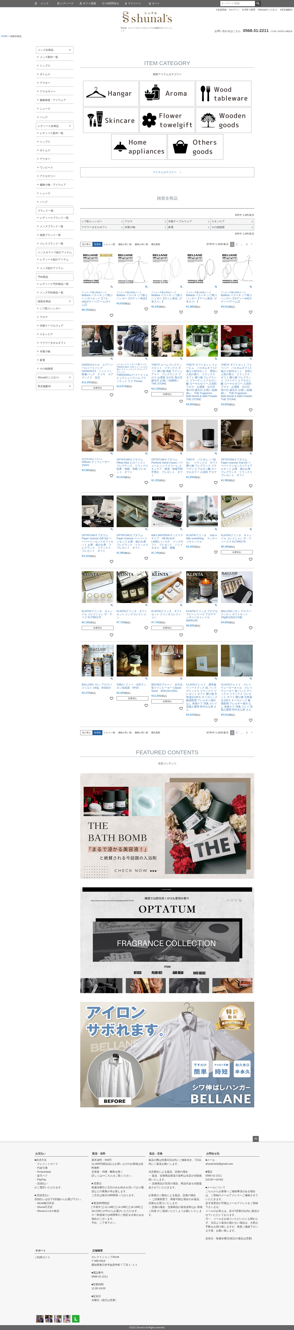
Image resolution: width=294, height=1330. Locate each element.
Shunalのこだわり (268, 9)
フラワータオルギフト (53, 342)
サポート (40, 1250)
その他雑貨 (46, 368)
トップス (45, 65)
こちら (109, 1175)
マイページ (132, 3)
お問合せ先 (212, 1153)
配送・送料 (98, 1153)
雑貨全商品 (44, 301)
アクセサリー (48, 91)
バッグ (44, 117)
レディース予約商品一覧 (54, 283)
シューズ (45, 108)
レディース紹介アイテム (54, 259)
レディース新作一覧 (51, 133)
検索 (258, 3)
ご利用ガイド (42, 1257)
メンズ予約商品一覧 (51, 292)
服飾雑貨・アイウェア (53, 100)
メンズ (41, 3)
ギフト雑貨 (88, 3)
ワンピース (46, 167)
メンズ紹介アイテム (51, 268)
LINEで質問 (249, 9)
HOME (4, 36)
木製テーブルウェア (51, 325)
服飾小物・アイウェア (53, 184)
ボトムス (45, 74)
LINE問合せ (110, 3)
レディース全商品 (48, 125)
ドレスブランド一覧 (51, 243)
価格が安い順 (125, 244)
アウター (45, 82)
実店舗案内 (286, 9)
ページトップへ (256, 1139)
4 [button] (247, 244)
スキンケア (46, 334)
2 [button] (236, 244)
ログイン (234, 9)
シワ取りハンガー (50, 308)
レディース (65, 3)
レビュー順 (109, 244)
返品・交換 (155, 1153)
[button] (251, 244)
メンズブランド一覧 (51, 226)
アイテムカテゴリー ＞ (167, 172)
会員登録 (222, 9)
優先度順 (155, 244)
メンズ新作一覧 (49, 57)
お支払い (40, 1153)
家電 (42, 360)
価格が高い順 (141, 244)
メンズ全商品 (45, 49)
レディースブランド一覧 (54, 217)
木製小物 (45, 351)
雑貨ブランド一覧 (50, 234)
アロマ (44, 317)
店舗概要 (97, 1250)
